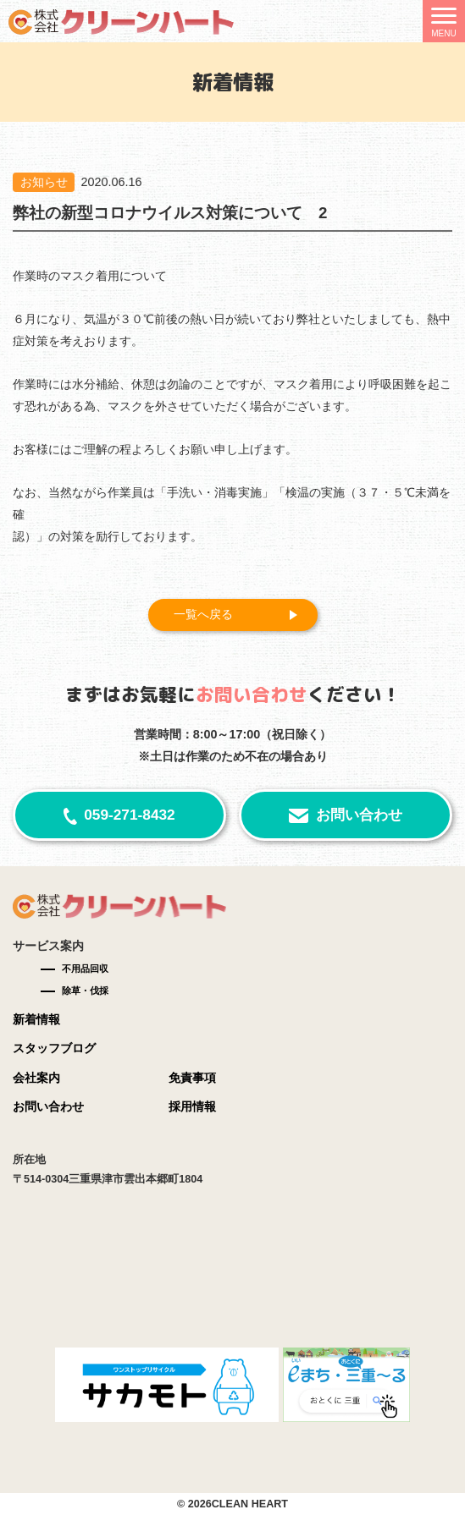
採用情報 (192, 1106)
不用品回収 (85, 968)
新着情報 (36, 1019)
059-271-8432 (129, 814)
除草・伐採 (85, 990)
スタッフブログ (54, 1048)
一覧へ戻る (203, 614)
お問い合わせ (359, 814)
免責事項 (192, 1077)
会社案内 (36, 1077)
